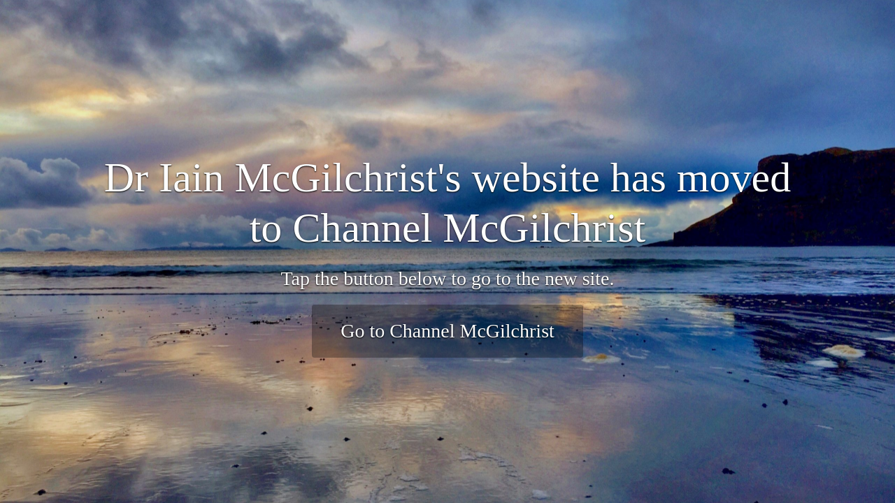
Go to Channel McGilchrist (447, 331)
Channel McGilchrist (468, 228)
